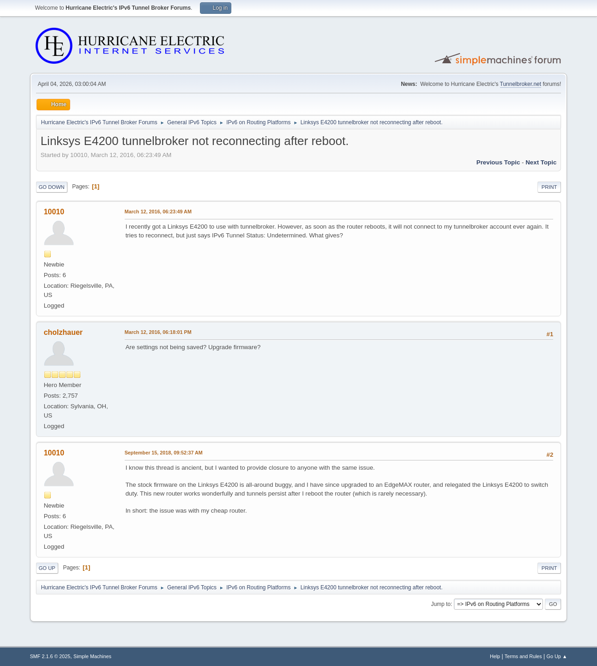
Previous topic (498, 162)
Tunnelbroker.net (521, 84)
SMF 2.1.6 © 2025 (50, 656)
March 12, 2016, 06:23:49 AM (158, 211)
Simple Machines (92, 656)
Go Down (52, 187)
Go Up (47, 568)
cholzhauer (63, 332)
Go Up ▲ (557, 656)
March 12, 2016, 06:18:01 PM (158, 332)
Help (495, 656)
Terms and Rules (523, 656)
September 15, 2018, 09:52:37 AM (164, 452)
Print (549, 187)
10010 (54, 212)
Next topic (540, 162)
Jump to (441, 604)
